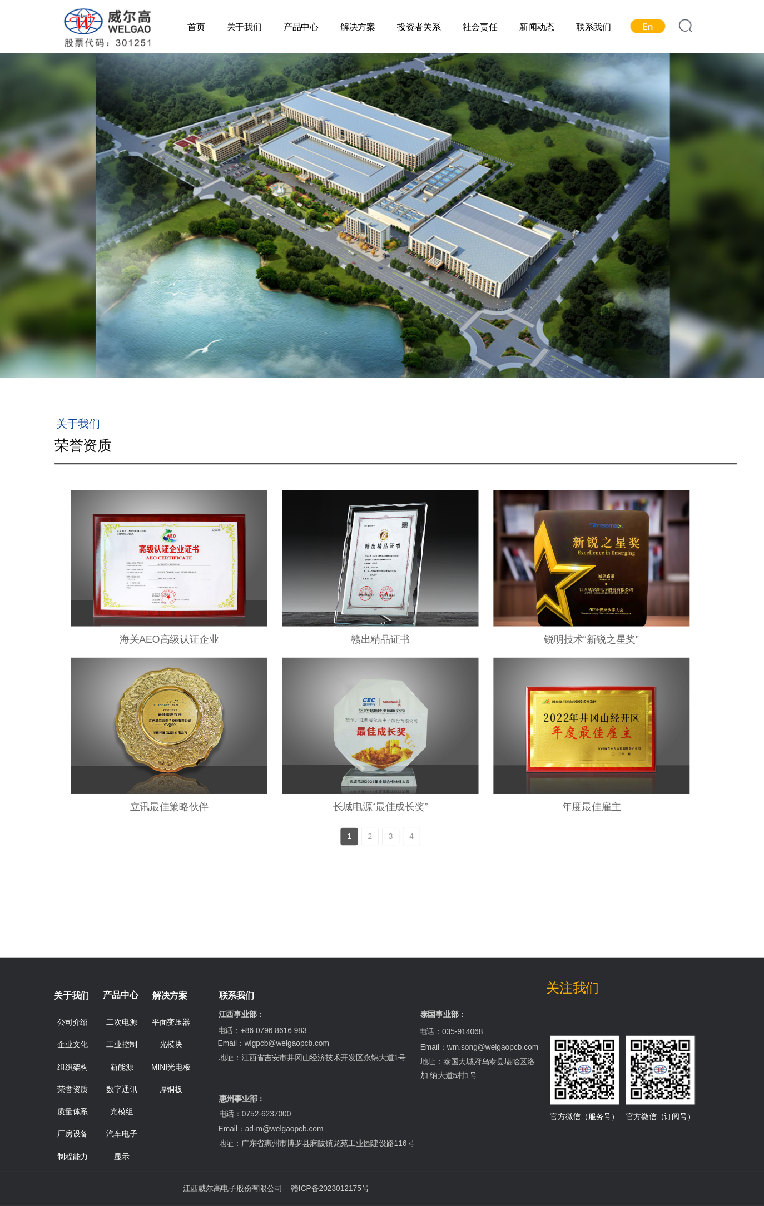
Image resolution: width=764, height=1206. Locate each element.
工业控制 (121, 1044)
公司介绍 (72, 1022)
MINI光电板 (170, 1067)
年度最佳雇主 (591, 807)
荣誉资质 (72, 1089)
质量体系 (72, 1111)
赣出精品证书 (380, 639)
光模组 (121, 1111)
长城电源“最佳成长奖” (380, 807)
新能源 (121, 1067)
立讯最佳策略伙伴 (169, 807)
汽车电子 (121, 1134)
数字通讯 (121, 1089)
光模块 (171, 1044)
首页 (196, 27)
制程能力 (72, 1156)
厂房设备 (72, 1134)
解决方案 (357, 27)
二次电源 (121, 1022)
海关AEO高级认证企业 (169, 639)
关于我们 (244, 27)
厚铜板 (171, 1089)
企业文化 (72, 1044)
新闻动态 (536, 27)
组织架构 (72, 1067)
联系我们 (593, 27)
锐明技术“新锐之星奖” (591, 639)
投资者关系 (419, 27)
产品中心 (301, 27)
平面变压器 (171, 1022)
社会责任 (480, 27)
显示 (121, 1156)
